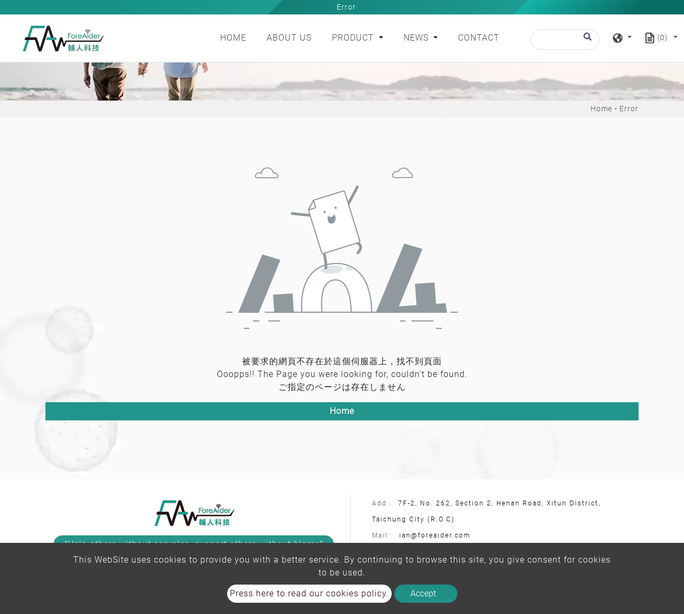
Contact (479, 38)
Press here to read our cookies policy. (309, 593)
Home (235, 37)
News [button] (417, 38)
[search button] (586, 42)
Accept (423, 593)
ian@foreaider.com (435, 535)
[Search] (565, 39)
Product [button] (354, 38)
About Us (289, 38)
